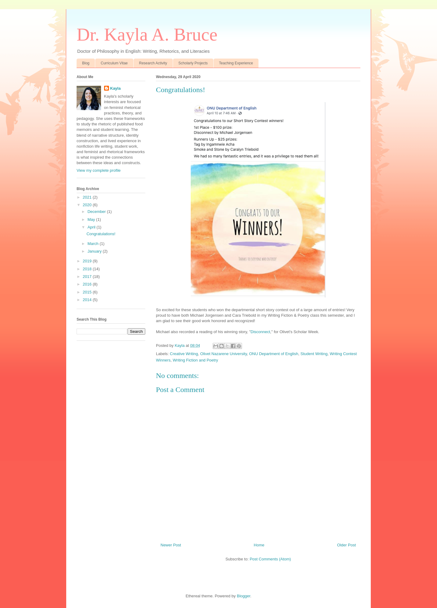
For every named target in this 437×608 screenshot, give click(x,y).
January (95, 251)
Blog (85, 63)
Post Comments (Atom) (270, 559)
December (97, 211)
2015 (88, 292)
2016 (88, 284)
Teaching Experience (236, 63)
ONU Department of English (273, 353)
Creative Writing (184, 353)
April (92, 227)
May (92, 219)
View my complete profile (99, 170)
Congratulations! (100, 234)
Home (259, 545)
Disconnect (260, 331)
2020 (88, 205)
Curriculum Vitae (114, 63)
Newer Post (171, 545)
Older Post (346, 545)
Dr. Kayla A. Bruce (147, 34)
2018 (88, 269)
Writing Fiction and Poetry (195, 360)
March (94, 243)
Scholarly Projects (193, 63)
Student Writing (314, 353)
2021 (88, 197)
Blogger (243, 596)
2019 (88, 261)
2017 (88, 276)
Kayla (115, 88)
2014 (88, 299)
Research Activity (153, 63)
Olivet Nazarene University (223, 353)
